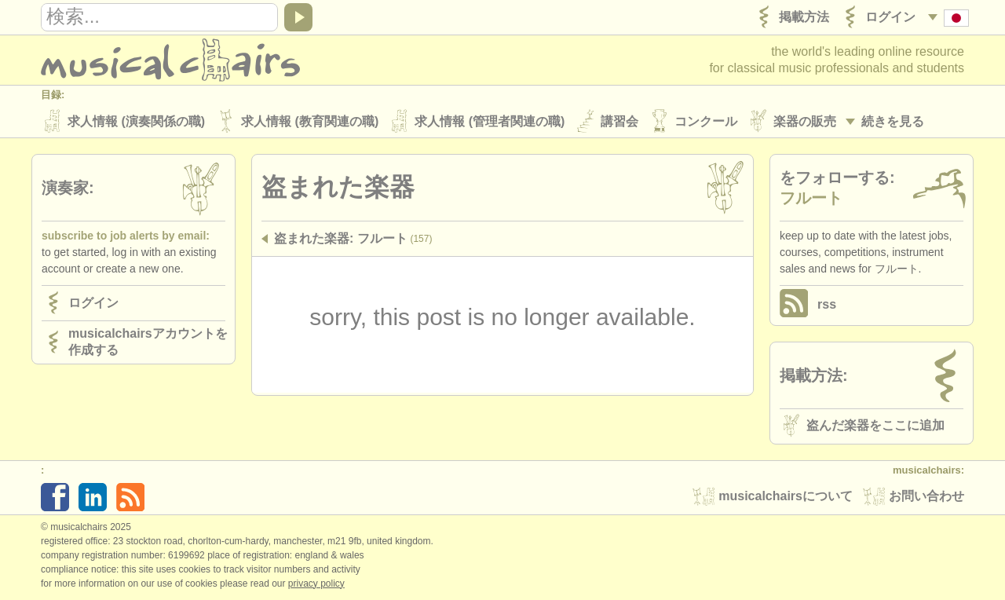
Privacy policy (316, 583)
